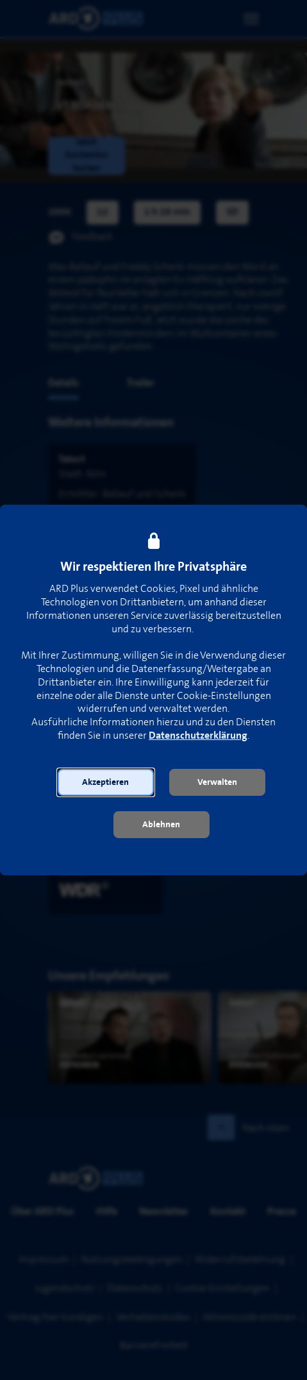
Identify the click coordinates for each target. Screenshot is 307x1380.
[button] (106, 782)
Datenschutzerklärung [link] (198, 736)
